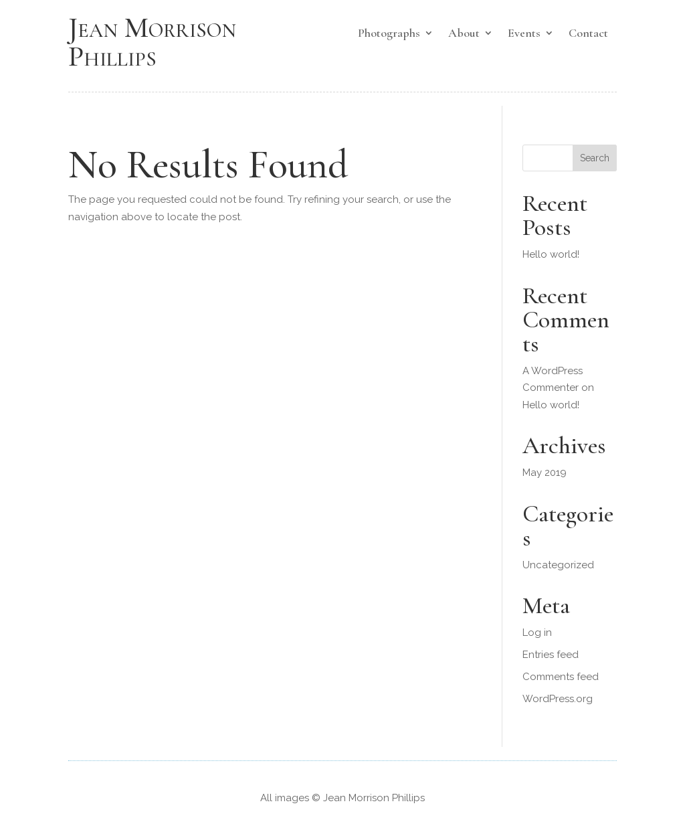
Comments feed (560, 677)
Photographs (389, 34)
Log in (537, 633)
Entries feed (550, 655)
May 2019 (544, 473)
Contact (588, 34)
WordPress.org (557, 699)
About (464, 34)
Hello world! (550, 254)
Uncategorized (558, 565)
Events (524, 34)
